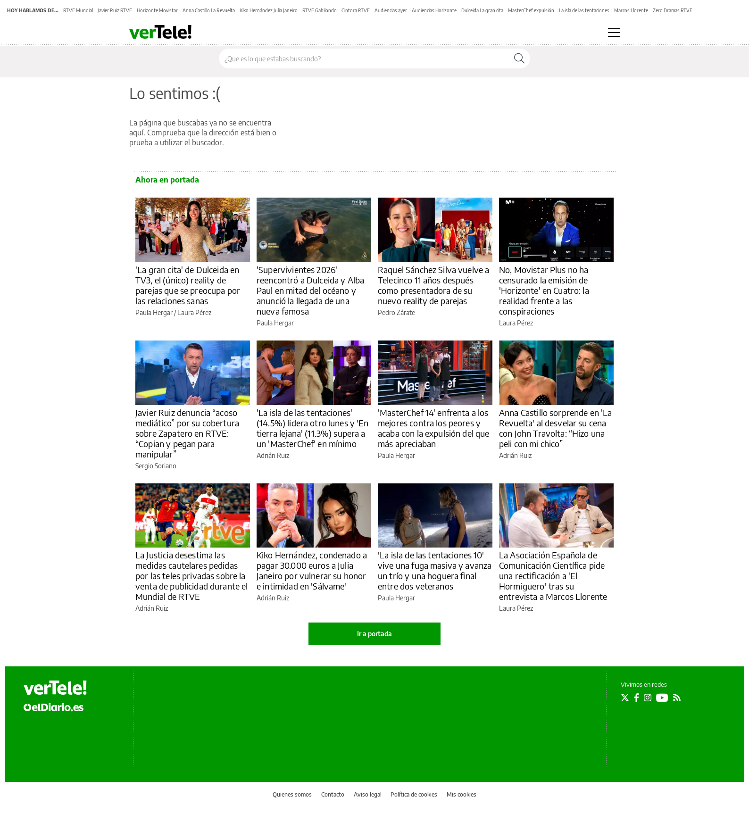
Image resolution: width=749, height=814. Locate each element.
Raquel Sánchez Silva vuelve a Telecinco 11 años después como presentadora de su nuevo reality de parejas (433, 285)
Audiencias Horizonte (434, 10)
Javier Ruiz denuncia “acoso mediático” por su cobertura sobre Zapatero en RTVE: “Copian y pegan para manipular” (187, 433)
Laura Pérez (194, 312)
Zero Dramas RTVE (672, 10)
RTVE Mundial (78, 10)
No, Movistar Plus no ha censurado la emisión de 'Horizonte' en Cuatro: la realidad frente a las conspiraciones (544, 290)
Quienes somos (292, 794)
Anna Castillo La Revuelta (209, 10)
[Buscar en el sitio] (364, 58)
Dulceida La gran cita (482, 10)
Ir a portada (374, 634)
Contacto (332, 794)
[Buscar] (519, 58)
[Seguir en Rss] (677, 697)
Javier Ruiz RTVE (115, 10)
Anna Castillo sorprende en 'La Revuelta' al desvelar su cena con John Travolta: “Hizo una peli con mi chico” (555, 428)
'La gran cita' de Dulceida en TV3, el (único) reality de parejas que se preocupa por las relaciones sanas (187, 285)
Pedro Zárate (396, 312)
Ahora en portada (167, 179)
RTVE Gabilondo (319, 10)
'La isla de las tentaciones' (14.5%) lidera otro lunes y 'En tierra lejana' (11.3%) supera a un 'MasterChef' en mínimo (313, 428)
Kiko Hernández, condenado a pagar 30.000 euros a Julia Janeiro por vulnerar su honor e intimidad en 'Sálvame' (312, 570)
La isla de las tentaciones (584, 10)
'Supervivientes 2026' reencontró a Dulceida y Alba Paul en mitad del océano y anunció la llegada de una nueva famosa (310, 290)
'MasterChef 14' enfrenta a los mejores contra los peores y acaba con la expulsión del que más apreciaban (434, 428)
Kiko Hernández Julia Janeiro (269, 10)
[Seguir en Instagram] (647, 697)
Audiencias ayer (390, 10)
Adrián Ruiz (273, 455)
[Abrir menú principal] (614, 32)
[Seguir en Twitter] (625, 697)
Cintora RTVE (355, 10)
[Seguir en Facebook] (636, 697)
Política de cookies (414, 794)
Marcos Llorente (631, 10)
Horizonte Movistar (157, 10)
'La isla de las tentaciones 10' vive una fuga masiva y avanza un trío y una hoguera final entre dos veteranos (434, 570)
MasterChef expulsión (531, 10)
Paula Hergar (154, 312)
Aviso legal (368, 794)
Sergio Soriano (155, 466)
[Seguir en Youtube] (662, 697)
